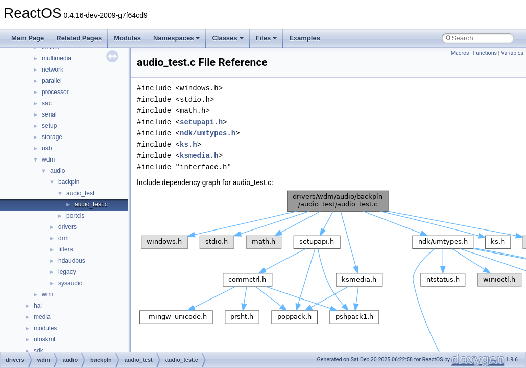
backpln (68, 182)
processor (55, 92)
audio (57, 170)
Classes (227, 38)
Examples (304, 38)
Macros (460, 53)
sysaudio (70, 283)
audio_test (80, 193)
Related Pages (79, 38)
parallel (52, 80)
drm (63, 238)
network (52, 69)
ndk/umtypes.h (207, 133)
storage (52, 137)
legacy (67, 271)
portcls (75, 215)
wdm (48, 159)
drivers (67, 227)
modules (45, 328)
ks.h (188, 144)
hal (38, 305)
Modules (127, 38)
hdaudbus (71, 260)
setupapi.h (201, 122)
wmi (47, 294)
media (42, 316)
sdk (38, 350)
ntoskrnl (44, 339)
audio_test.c (91, 204)
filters (65, 249)
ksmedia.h (199, 155)
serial (49, 114)
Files (266, 38)
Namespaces (176, 38)
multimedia (56, 58)
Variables (512, 53)
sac (47, 103)
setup (49, 125)
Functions (485, 53)
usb (47, 148)
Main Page (27, 38)
